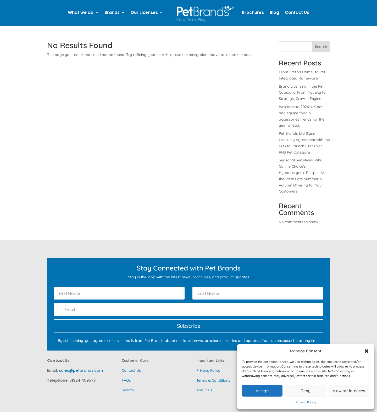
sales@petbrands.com (81, 370)
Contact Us (131, 370)
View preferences (349, 390)
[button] (366, 351)
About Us (204, 390)
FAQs (126, 380)
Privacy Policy (306, 402)
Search (321, 46)
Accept (262, 390)
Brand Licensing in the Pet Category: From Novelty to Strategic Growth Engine (302, 92)
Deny (306, 390)
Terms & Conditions (213, 380)
